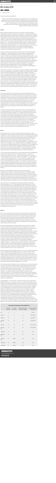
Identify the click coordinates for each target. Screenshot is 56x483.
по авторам (11, 4)
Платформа (7, 10)
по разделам (7, 4)
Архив (2, 10)
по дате (4, 4)
